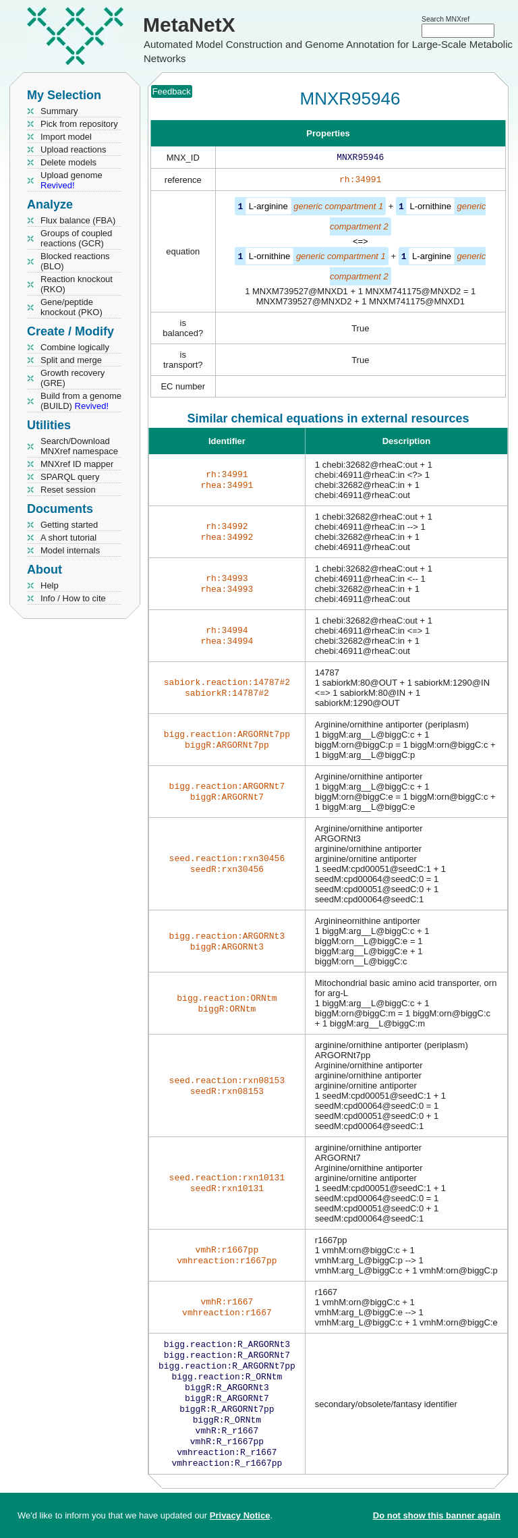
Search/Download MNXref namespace (79, 446)
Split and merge (71, 360)
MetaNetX (189, 24)
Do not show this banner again (436, 1515)
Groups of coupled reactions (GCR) (76, 238)
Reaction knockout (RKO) (76, 284)
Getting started (69, 525)
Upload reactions (73, 149)
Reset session (68, 490)
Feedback (171, 91)
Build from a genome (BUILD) (80, 401)
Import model (66, 137)
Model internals (70, 550)
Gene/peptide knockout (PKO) (71, 307)
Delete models (68, 162)
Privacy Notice (240, 1515)
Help (49, 585)
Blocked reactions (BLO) (75, 261)
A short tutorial (68, 537)
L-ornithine (430, 209)
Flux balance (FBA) (77, 220)
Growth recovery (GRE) (72, 378)
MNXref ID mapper (76, 464)
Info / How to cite (73, 598)
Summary (59, 111)
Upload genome (71, 180)
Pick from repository (79, 124)
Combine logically (74, 347)
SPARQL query (69, 477)
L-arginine (268, 209)
